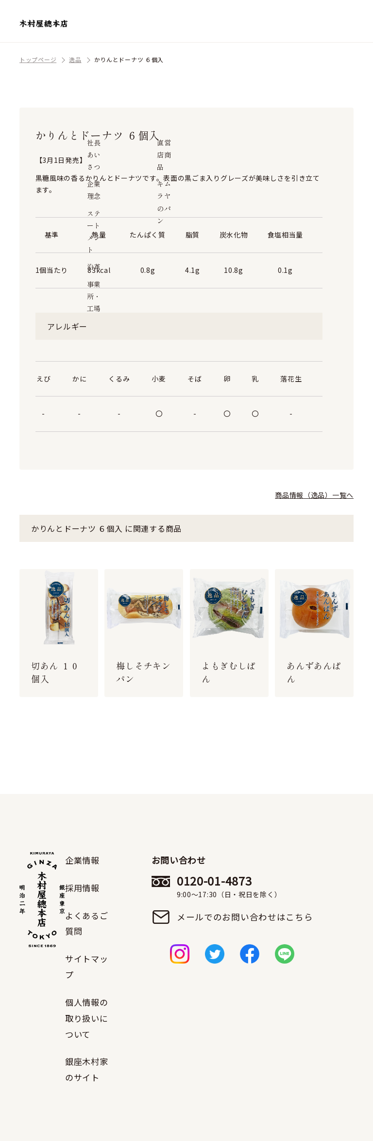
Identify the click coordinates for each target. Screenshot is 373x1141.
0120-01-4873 (246, 886)
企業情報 (83, 860)
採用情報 (83, 887)
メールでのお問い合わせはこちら (246, 917)
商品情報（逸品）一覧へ (314, 495)
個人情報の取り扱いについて (88, 1016)
